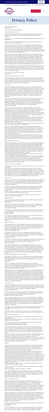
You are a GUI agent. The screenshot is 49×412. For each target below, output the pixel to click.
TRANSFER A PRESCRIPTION (38, 5)
